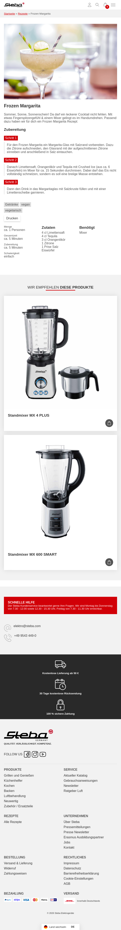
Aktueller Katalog (75, 775)
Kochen (9, 785)
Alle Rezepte (13, 822)
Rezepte (23, 13)
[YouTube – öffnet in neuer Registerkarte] (43, 754)
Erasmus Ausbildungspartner (84, 837)
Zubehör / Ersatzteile (18, 806)
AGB (67, 883)
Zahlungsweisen (15, 873)
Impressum (71, 863)
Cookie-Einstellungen (78, 878)
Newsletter (71, 785)
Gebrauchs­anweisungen (81, 780)
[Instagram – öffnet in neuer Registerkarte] (35, 754)
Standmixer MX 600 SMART (32, 554)
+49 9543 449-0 (25, 635)
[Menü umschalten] (113, 5)
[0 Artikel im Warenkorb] (105, 5)
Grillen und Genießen (19, 775)
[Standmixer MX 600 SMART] (60, 491)
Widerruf (10, 868)
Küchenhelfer (13, 780)
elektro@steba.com (27, 626)
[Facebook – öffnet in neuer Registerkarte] (27, 754)
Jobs (67, 842)
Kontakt (69, 847)
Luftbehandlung (15, 796)
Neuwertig (11, 801)
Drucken (12, 218)
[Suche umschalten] (97, 5)
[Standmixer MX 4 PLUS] (60, 352)
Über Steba (72, 822)
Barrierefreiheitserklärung (81, 873)
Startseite (9, 13)
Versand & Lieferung (18, 863)
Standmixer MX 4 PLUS (28, 415)
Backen (9, 791)
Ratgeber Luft (73, 791)
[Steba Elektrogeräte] (14, 5)
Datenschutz (72, 868)
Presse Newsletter (76, 832)
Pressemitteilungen (77, 827)
